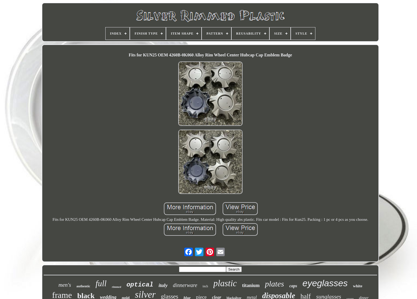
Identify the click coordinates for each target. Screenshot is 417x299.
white (357, 286)
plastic (225, 283)
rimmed (116, 286)
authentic (83, 286)
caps (293, 286)
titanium (251, 285)
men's (65, 285)
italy (163, 285)
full (100, 283)
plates (274, 283)
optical (139, 284)
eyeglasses (325, 283)
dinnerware (185, 285)
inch (205, 286)
